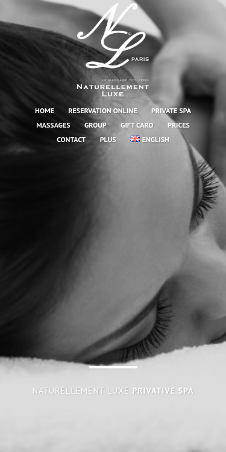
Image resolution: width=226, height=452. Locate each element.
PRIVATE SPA (171, 110)
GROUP (95, 124)
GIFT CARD (137, 124)
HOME (44, 110)
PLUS (108, 139)
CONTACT (71, 139)
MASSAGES (53, 124)
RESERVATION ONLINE (102, 110)
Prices (179, 124)
